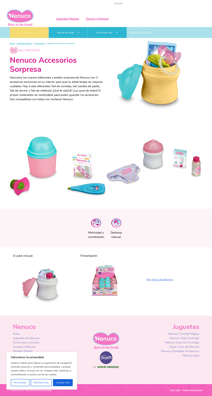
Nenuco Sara (190, 355)
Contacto (25, 3)
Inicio (13, 3)
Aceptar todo (63, 382)
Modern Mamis (23, 351)
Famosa (106, 363)
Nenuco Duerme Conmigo (182, 342)
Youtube (158, 4)
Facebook (151, 4)
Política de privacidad (192, 390)
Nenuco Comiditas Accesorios (180, 351)
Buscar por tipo (107, 32)
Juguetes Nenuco (67, 19)
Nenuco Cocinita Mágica (183, 334)
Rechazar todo (41, 382)
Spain (182, 3)
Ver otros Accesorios (160, 279)
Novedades (29, 32)
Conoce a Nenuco (97, 19)
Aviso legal (175, 390)
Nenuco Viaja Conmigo (184, 338)
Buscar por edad (68, 32)
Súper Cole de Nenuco (184, 347)
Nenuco (20, 17)
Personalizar (20, 382)
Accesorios (40, 43)
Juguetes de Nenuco (26, 338)
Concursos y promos (26, 342)
